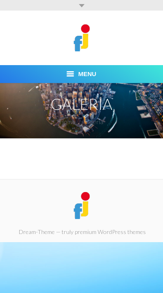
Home (68, 121)
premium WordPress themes (110, 231)
